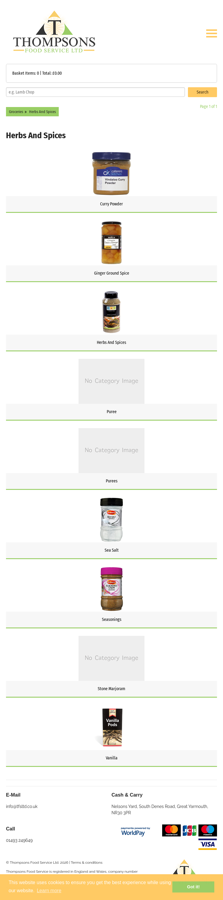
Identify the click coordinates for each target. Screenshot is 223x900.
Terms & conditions (87, 862)
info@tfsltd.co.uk (21, 806)
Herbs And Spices (42, 111)
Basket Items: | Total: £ (37, 73)
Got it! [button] (193, 886)
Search (202, 92)
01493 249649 (19, 840)
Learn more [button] (49, 890)
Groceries (16, 111)
